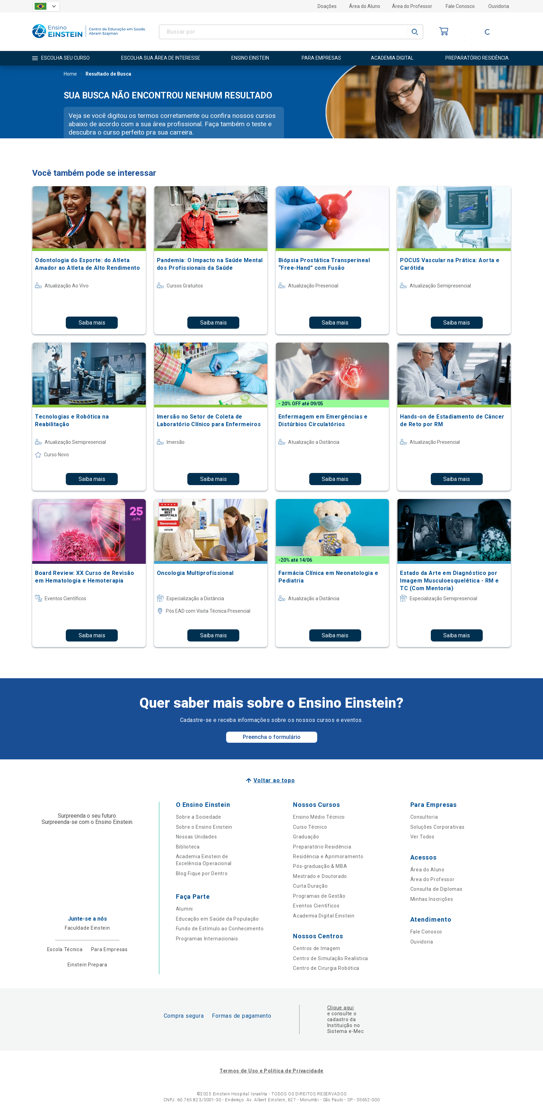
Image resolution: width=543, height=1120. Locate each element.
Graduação (306, 836)
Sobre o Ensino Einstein (204, 827)
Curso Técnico (310, 827)
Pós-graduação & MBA (320, 866)
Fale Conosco (460, 6)
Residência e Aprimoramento (328, 856)
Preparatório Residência (322, 847)
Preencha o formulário (272, 737)
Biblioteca (188, 847)
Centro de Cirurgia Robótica (326, 968)
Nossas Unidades (196, 836)
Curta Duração (310, 886)
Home (70, 74)
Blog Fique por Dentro (202, 873)
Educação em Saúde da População (217, 919)
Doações (327, 6)
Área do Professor (412, 6)
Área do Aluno (364, 6)
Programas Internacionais (207, 938)
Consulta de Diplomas (436, 889)
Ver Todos (422, 836)
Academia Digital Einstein (324, 916)
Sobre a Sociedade (198, 817)
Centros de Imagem (316, 948)
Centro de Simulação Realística (330, 958)
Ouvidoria (498, 6)
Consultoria (424, 817)
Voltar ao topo (274, 780)
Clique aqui (340, 1007)
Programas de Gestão (319, 896)
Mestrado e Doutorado (320, 876)
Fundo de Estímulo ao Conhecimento (220, 928)
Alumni (184, 909)
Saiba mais (92, 322)
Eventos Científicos (316, 905)
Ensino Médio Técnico (319, 817)
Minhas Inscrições (431, 899)
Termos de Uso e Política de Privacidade (271, 1071)
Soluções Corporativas (437, 827)
